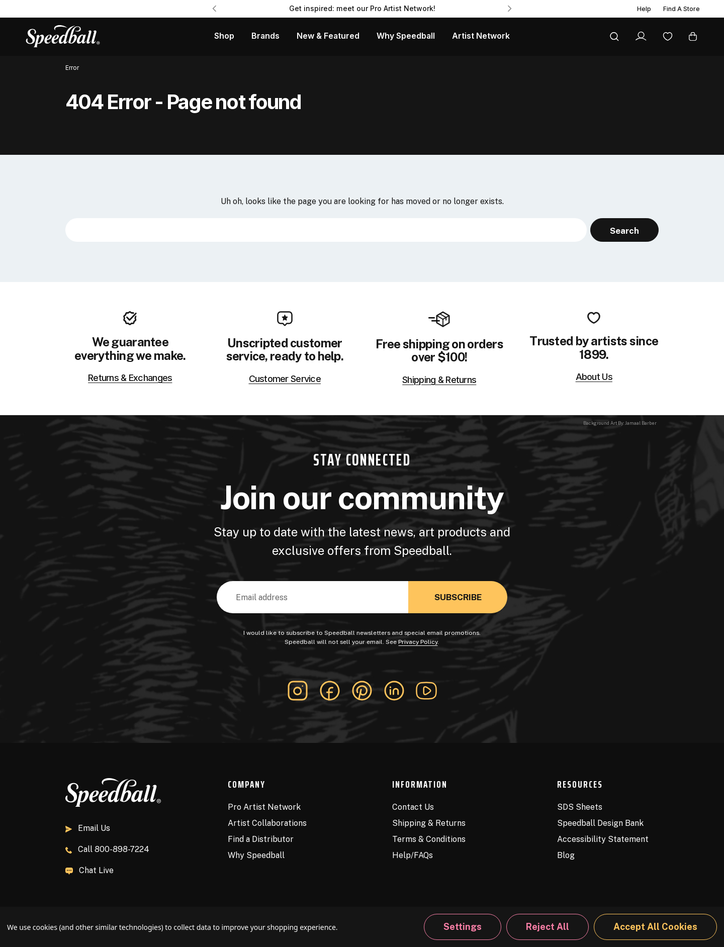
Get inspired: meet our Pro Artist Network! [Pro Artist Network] (362, 8)
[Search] (614, 36)
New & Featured (328, 36)
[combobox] (326, 230)
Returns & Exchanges (130, 378)
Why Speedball (256, 855)
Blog (566, 855)
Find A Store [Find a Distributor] (681, 9)
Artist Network (481, 36)
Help (644, 9)
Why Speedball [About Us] (406, 36)
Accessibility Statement (603, 839)
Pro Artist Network (264, 807)
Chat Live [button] (89, 870)
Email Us (87, 828)
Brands (265, 36)
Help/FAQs (412, 855)
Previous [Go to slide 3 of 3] (214, 8)
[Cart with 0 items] (693, 36)
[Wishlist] (668, 36)
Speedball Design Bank (600, 823)
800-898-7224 (107, 849)
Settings (462, 926)
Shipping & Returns (439, 380)
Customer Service (285, 379)
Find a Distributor (261, 839)
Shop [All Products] (224, 36)
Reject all (547, 926)
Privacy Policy (417, 641)
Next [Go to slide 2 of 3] (510, 8)
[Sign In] (641, 36)
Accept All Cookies (655, 926)
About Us (594, 377)
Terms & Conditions (429, 839)
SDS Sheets (579, 807)
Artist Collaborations (267, 823)
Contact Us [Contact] (413, 807)
